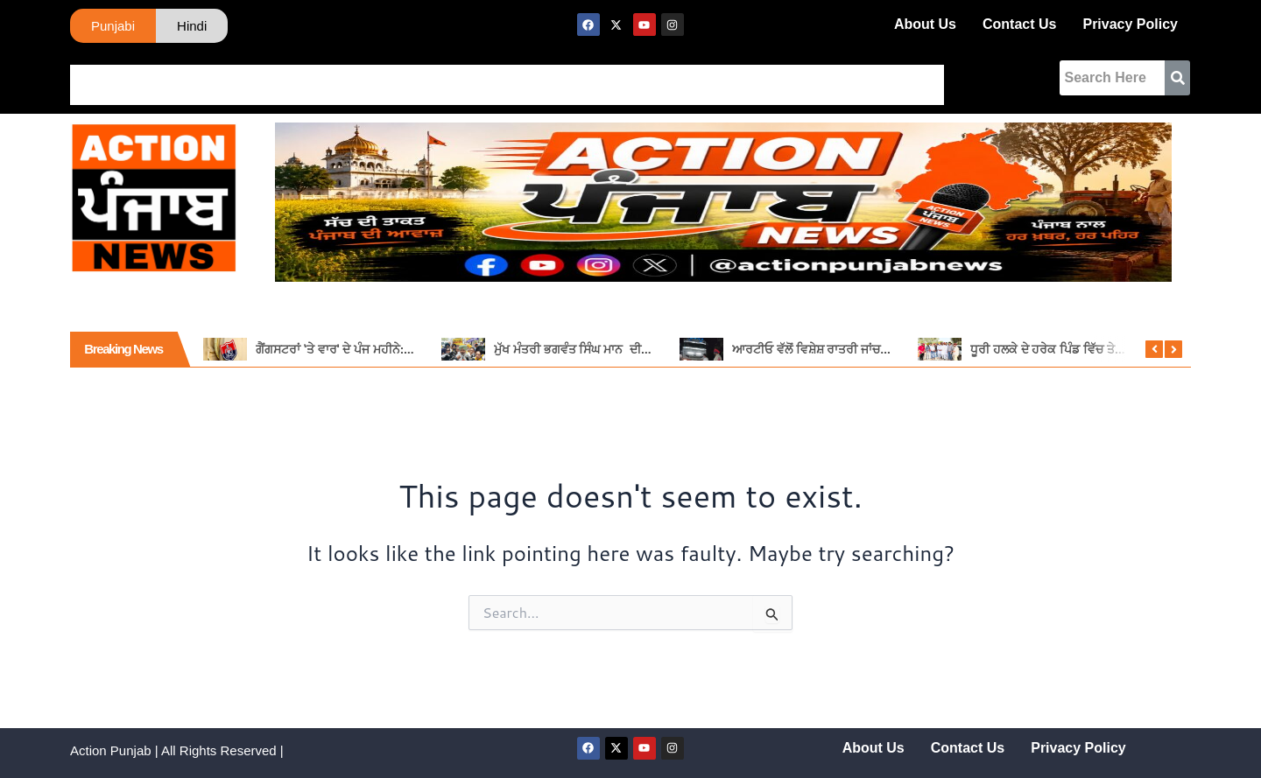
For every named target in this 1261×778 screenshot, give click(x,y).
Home (97, 78)
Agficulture (800, 78)
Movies (877, 78)
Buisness (638, 78)
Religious (716, 78)
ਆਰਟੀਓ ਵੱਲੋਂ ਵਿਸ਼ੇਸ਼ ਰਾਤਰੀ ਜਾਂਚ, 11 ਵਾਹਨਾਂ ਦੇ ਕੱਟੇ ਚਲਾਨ (866, 339)
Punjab (155, 78)
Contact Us (1019, 24)
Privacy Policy (1130, 24)
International (379, 78)
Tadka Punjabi (484, 78)
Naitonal (293, 78)
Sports (568, 78)
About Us (925, 24)
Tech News (953, 78)
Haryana (222, 78)
